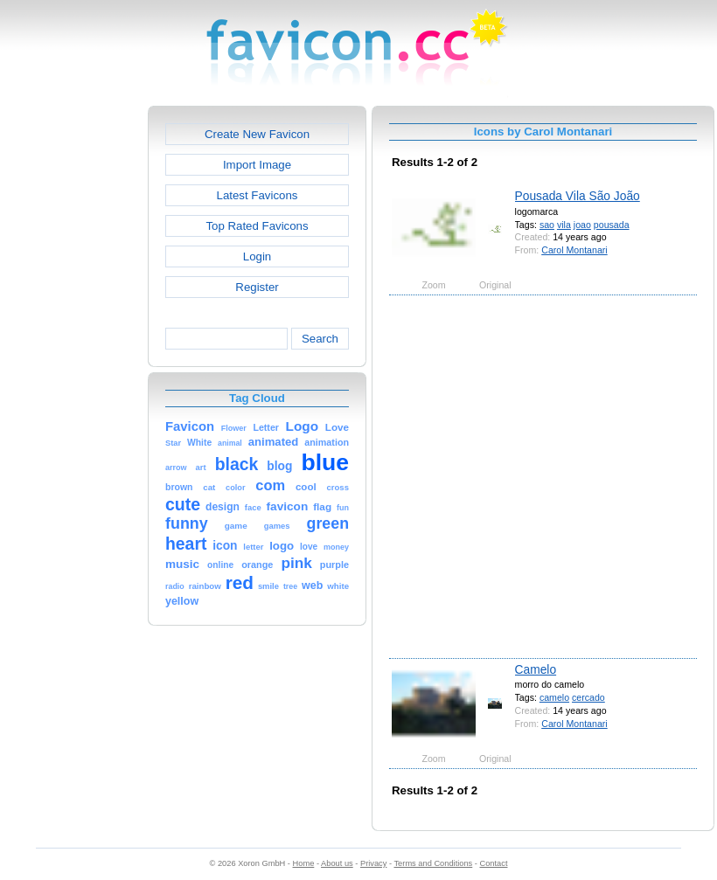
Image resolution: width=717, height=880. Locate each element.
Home (304, 863)
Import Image (257, 164)
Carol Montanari (574, 250)
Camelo (536, 669)
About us (337, 863)
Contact (494, 863)
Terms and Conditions (432, 863)
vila (564, 224)
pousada (612, 224)
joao (582, 224)
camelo (554, 697)
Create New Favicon (257, 134)
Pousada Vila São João (577, 196)
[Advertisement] (184, 475)
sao (546, 224)
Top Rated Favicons (256, 225)
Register (256, 287)
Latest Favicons (257, 195)
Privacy (373, 863)
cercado (588, 697)
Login (257, 256)
